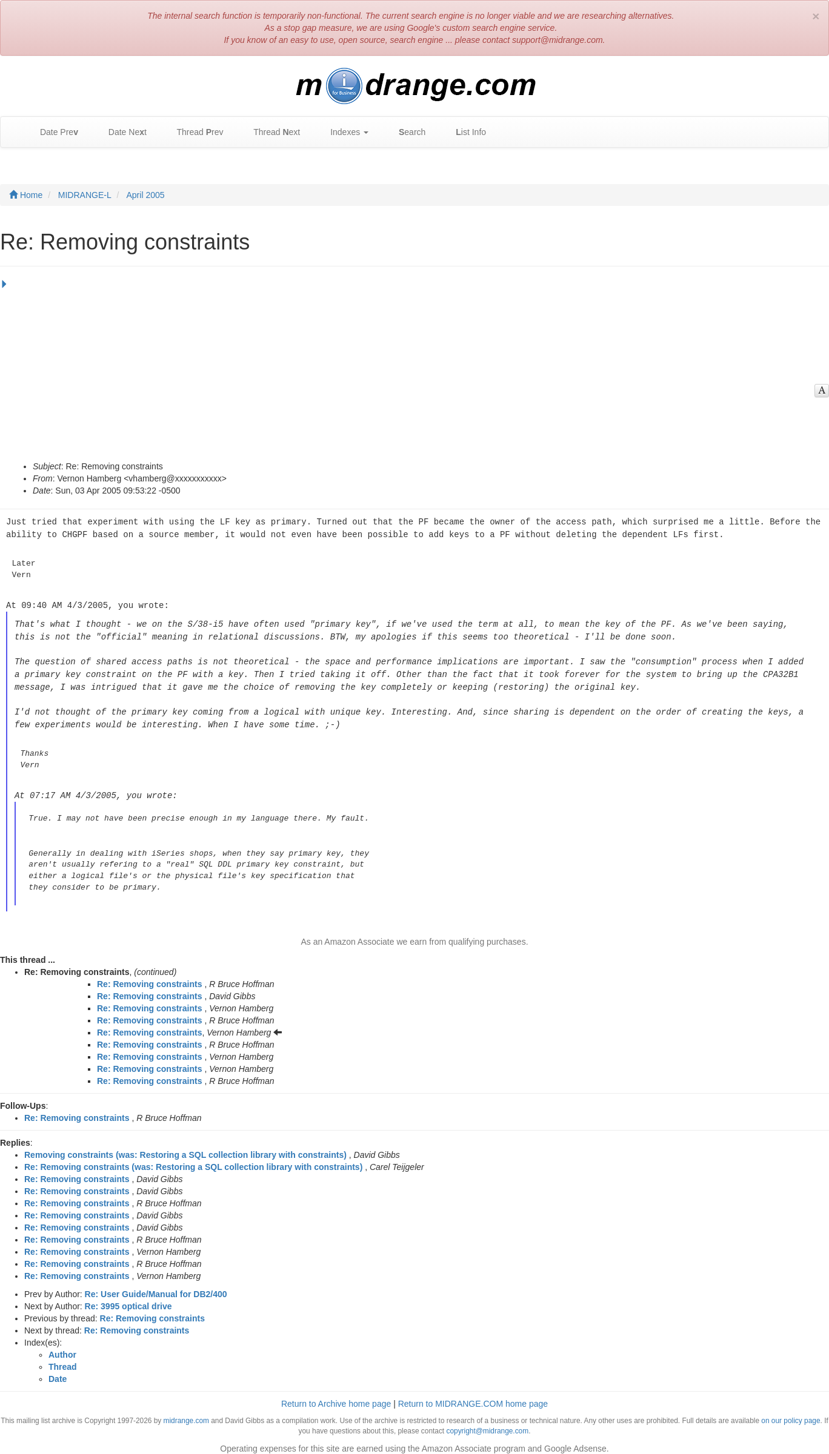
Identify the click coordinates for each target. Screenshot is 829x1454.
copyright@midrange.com (487, 1424)
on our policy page (790, 1414)
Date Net (121, 132)
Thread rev (194, 132)
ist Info (465, 132)
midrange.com (186, 1414)
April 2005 (146, 195)
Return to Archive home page (336, 1397)
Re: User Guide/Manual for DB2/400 (156, 1287)
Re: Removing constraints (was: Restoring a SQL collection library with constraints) (193, 1160)
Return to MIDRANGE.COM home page (473, 1397)
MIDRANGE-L (85, 195)
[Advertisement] (411, 369)
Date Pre (53, 132)
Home (25, 195)
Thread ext (271, 132)
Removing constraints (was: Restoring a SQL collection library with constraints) (185, 1148)
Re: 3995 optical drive (128, 1299)
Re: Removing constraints (149, 977)
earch (406, 132)
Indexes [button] (343, 132)
